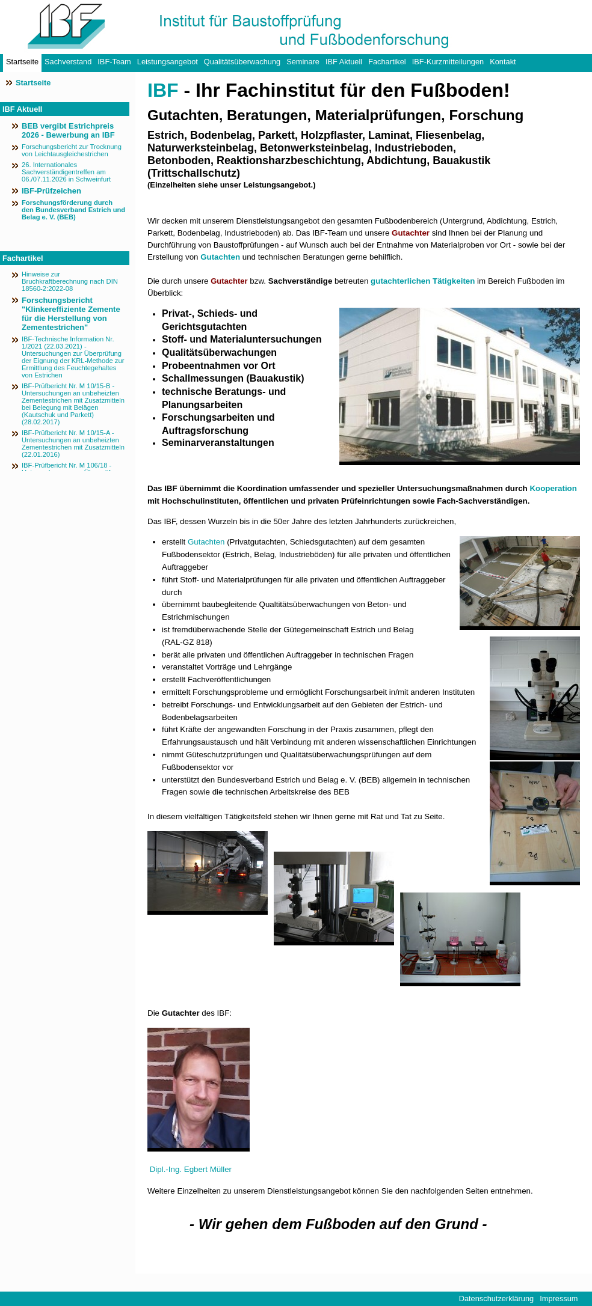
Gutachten (220, 256)
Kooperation (553, 488)
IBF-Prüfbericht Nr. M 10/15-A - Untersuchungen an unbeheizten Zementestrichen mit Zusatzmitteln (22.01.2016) (73, 443)
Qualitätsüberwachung (242, 61)
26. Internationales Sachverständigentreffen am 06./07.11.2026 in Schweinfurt (66, 172)
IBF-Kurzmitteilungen (448, 61)
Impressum (559, 1298)
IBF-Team (114, 61)
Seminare (302, 61)
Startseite (22, 61)
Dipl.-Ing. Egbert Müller (191, 1169)
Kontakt (503, 61)
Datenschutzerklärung (496, 1298)
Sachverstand (68, 61)
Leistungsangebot (167, 61)
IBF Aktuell (343, 61)
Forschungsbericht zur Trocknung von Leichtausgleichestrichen (72, 150)
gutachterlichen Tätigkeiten (423, 280)
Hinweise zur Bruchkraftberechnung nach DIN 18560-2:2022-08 (70, 281)
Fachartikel (387, 61)
